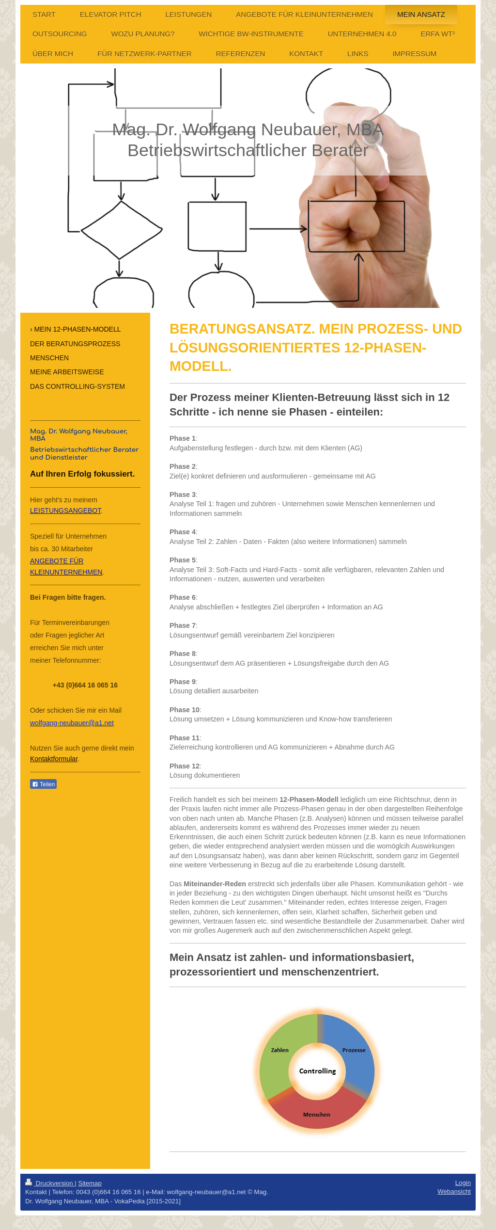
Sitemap (89, 1183)
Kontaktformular (54, 759)
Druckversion (50, 1183)
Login (463, 1182)
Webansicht (454, 1191)
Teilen (43, 784)
